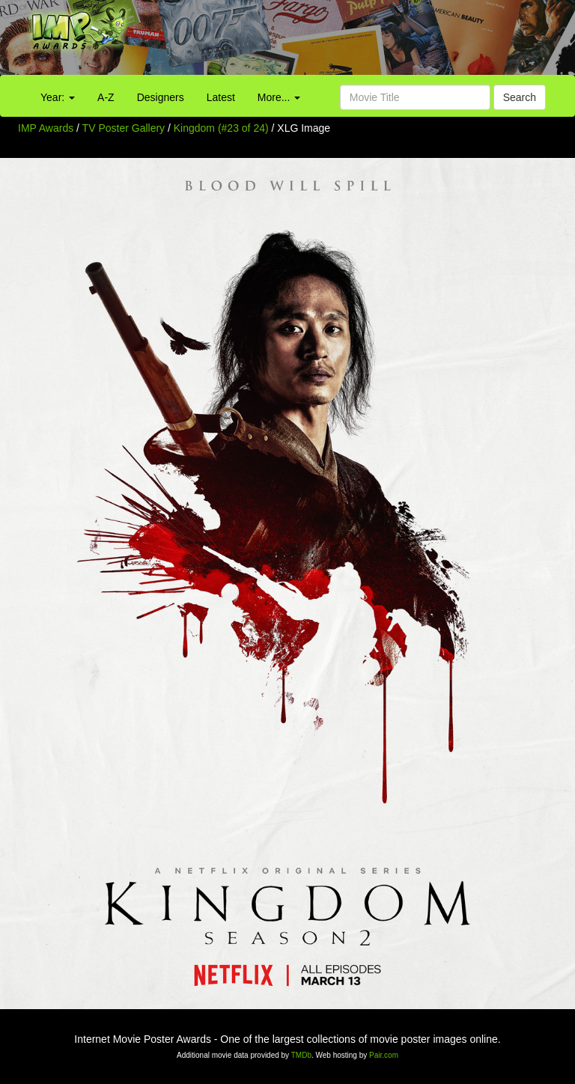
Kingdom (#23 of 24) (221, 128)
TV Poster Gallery (123, 128)
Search (519, 97)
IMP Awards (45, 128)
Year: (57, 97)
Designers (160, 97)
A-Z (106, 97)
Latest (221, 97)
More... (279, 97)
